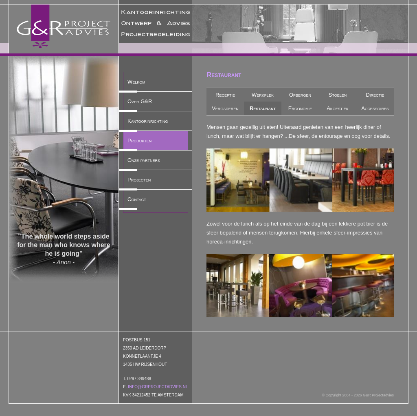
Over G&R (139, 101)
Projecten (139, 180)
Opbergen (300, 95)
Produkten (139, 140)
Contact (136, 199)
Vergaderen (225, 108)
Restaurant (263, 108)
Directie (375, 95)
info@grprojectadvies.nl (158, 387)
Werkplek (263, 95)
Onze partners (143, 160)
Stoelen (338, 95)
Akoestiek (338, 108)
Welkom (136, 82)
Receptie (225, 95)
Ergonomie (300, 108)
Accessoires (375, 108)
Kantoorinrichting (147, 121)
